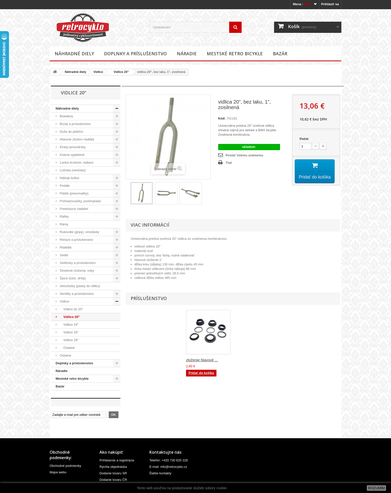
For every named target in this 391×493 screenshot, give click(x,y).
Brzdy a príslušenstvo (75, 124)
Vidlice (98, 72)
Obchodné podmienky (65, 466)
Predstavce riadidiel (73, 209)
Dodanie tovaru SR (113, 473)
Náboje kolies (69, 178)
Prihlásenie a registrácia (116, 460)
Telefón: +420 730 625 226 (168, 460)
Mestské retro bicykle (235, 54)
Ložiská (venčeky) (72, 170)
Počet (303, 139)
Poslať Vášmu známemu (244, 155)
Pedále (64, 185)
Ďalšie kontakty (160, 473)
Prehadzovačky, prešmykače (80, 201)
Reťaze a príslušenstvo (76, 240)
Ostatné (67, 348)
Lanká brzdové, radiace (76, 162)
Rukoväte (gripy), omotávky (79, 232)
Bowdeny (66, 116)
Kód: (222, 118)
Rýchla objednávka (113, 467)
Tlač (229, 163)
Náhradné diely (74, 54)
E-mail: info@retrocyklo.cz (168, 467)
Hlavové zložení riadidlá (76, 139)
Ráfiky (64, 216)
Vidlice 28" (69, 340)
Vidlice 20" (119, 72)
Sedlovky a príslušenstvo (77, 263)
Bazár (280, 54)
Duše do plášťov (71, 131)
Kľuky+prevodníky (72, 147)
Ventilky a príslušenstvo (76, 294)
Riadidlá (65, 247)
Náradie (187, 54)
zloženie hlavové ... (202, 360)
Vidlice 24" (69, 324)
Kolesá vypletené (72, 155)
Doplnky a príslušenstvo (135, 54)
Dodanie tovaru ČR (113, 480)
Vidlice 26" (69, 332)
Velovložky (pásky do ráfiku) (79, 286)
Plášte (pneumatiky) (74, 193)
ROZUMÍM (376, 488)
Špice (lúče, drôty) (72, 278)
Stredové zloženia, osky (76, 270)
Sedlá (63, 255)
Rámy (63, 224)
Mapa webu (58, 472)
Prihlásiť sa (330, 4)
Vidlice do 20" (71, 309)
